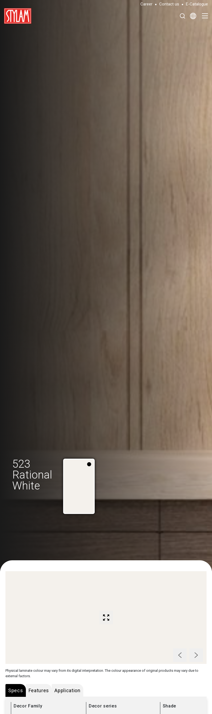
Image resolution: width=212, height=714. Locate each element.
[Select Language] (193, 15)
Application (67, 690)
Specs (15, 690)
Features (39, 690)
